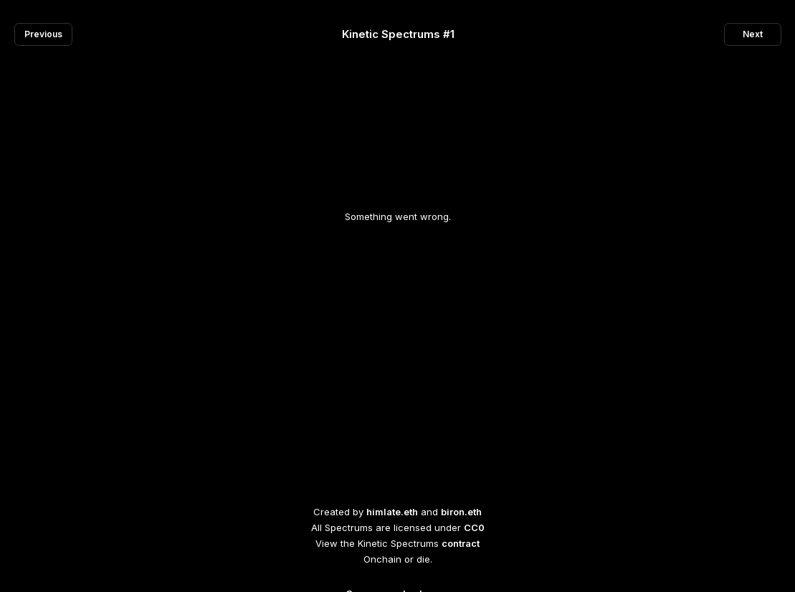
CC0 (474, 527)
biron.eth (461, 511)
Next (753, 34)
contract (461, 543)
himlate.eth (392, 511)
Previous (43, 34)
